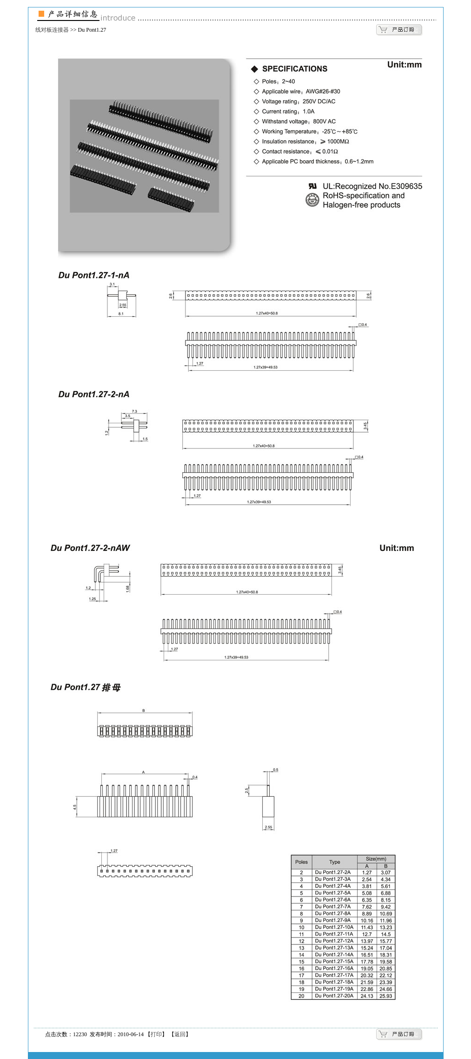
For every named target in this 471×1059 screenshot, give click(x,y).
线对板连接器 (52, 30)
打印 (156, 1034)
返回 (180, 1034)
